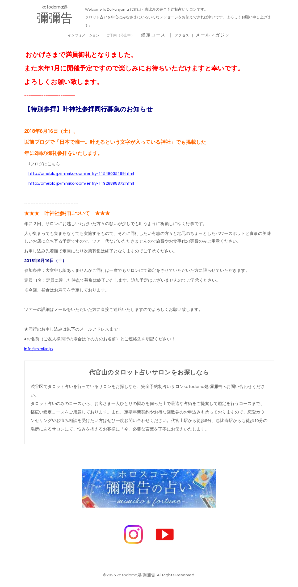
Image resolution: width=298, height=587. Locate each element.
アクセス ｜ (199, 34)
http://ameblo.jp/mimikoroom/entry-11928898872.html (81, 182)
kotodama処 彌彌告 (136, 564)
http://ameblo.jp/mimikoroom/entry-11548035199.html (81, 173)
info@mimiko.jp (38, 348)
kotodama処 (55, 14)
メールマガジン (231, 34)
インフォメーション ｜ (75, 34)
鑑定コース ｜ (168, 34)
